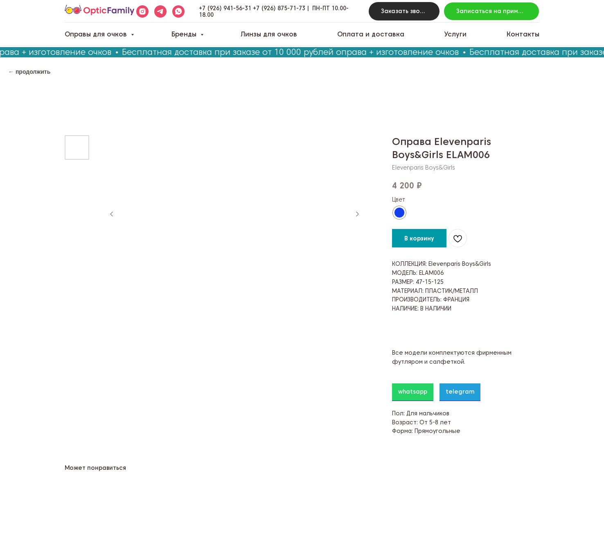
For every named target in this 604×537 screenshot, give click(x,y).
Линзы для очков (269, 34)
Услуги (455, 34)
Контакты (523, 34)
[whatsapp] (178, 11)
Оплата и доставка (370, 34)
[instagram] (142, 11)
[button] (404, 11)
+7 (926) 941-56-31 (225, 8)
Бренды (184, 34)
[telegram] (160, 11)
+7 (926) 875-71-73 (279, 8)
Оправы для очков (97, 34)
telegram (460, 391)
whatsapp (412, 391)
